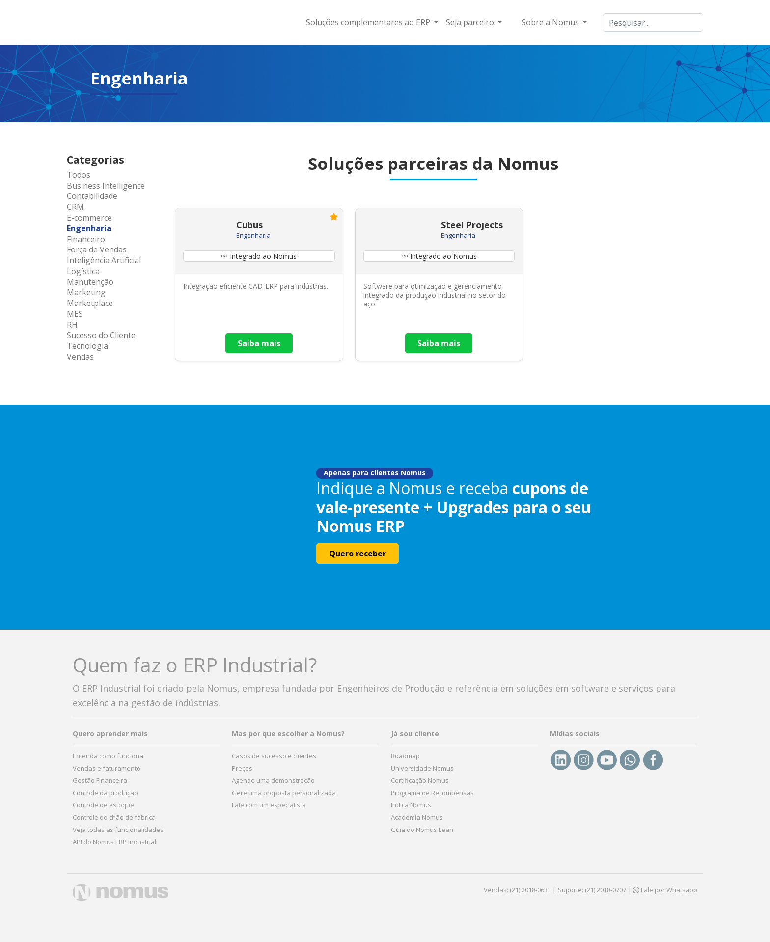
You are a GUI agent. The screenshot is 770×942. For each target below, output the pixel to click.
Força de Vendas (97, 249)
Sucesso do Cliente (101, 335)
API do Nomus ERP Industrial (114, 841)
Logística (83, 271)
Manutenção (90, 282)
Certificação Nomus (420, 780)
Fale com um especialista (269, 805)
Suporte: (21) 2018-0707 (592, 890)
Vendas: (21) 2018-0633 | (520, 890)
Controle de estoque (103, 805)
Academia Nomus (417, 817)
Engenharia (89, 228)
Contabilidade (92, 196)
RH (72, 324)
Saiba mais (259, 343)
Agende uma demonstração (273, 780)
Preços (242, 768)
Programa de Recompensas (432, 792)
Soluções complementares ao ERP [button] (369, 22)
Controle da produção (105, 792)
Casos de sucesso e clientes (274, 755)
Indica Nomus (411, 805)
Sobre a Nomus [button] (551, 22)
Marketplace (90, 303)
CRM (75, 206)
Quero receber (357, 553)
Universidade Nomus (422, 768)
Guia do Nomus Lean (422, 829)
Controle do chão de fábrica (114, 817)
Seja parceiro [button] (471, 22)
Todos (78, 174)
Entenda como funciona (108, 755)
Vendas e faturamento (106, 768)
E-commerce (89, 217)
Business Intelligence (106, 185)
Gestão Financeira (100, 780)
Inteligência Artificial (104, 260)
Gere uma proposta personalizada (284, 792)
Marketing (86, 292)
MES (75, 313)
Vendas (80, 356)
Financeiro (86, 239)
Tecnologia (87, 345)
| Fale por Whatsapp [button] (662, 890)
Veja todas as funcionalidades (118, 829)
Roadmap (405, 755)
